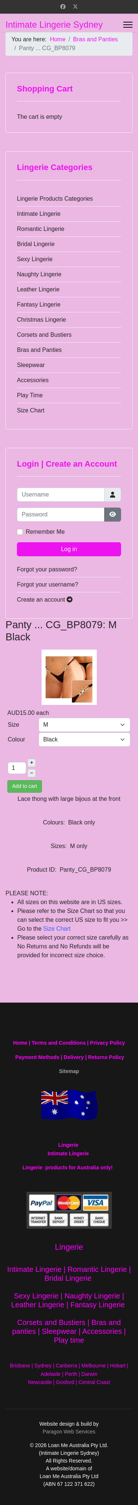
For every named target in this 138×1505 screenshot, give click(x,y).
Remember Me (45, 532)
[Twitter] (75, 7)
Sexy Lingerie (35, 259)
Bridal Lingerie (35, 244)
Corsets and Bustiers (44, 335)
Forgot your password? (47, 569)
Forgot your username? (47, 584)
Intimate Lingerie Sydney (54, 24)
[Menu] (127, 25)
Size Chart (31, 410)
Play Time (30, 395)
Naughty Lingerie (39, 274)
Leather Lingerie (38, 289)
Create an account (44, 599)
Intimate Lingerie (38, 214)
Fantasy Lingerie (38, 304)
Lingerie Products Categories (55, 199)
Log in (69, 549)
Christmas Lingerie (41, 319)
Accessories (33, 380)
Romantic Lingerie (40, 229)
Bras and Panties (39, 350)
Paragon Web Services (69, 1432)
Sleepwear (31, 365)
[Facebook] (63, 7)
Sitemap (69, 1071)
